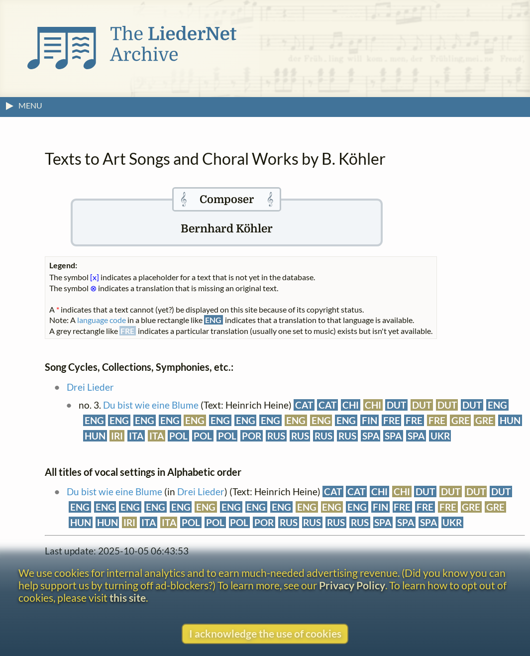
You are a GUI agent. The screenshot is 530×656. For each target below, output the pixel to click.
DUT (396, 405)
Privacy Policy (352, 585)
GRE (460, 420)
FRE (391, 420)
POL (178, 435)
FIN (369, 420)
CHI (350, 405)
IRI (117, 435)
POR (251, 435)
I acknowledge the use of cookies (265, 633)
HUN (510, 420)
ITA (136, 435)
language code (101, 320)
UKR (440, 435)
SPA (370, 435)
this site (127, 597)
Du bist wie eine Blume (151, 405)
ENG (497, 405)
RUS (276, 435)
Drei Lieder (90, 387)
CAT (304, 405)
